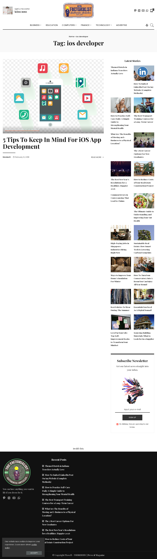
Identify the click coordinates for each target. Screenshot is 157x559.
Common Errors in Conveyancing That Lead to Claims (120, 197)
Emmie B (7, 157)
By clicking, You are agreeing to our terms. (133, 425)
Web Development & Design (22, 129)
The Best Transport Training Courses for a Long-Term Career (144, 118)
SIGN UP (132, 417)
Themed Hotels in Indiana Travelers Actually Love (119, 70)
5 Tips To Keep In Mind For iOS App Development (52, 142)
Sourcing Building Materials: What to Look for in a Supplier (144, 335)
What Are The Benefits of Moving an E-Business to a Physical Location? (58, 512)
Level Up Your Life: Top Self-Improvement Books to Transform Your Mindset (120, 338)
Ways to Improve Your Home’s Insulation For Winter (121, 278)
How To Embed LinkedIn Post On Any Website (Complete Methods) (57, 478)
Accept (33, 553)
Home (71, 36)
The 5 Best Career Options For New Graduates (142, 153)
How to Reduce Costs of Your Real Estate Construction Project (144, 182)
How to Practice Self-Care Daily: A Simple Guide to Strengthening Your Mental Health (58, 491)
